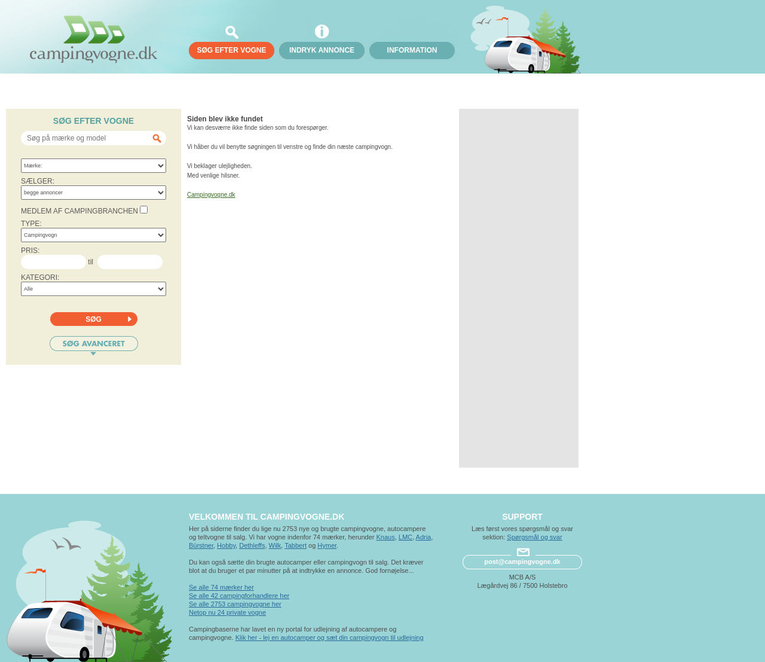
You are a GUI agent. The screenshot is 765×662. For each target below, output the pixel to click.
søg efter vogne (231, 50)
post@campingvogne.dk (522, 561)
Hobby (226, 545)
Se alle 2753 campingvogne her (235, 604)
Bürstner (201, 545)
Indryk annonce (321, 50)
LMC (405, 537)
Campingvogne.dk (211, 194)
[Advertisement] (519, 288)
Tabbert (295, 545)
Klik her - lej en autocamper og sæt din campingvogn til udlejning (329, 637)
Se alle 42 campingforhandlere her (239, 595)
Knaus (385, 537)
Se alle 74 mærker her (221, 587)
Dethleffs (252, 545)
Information (412, 50)
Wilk (275, 545)
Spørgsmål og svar (534, 537)
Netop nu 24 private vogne (227, 612)
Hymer (326, 545)
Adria (424, 537)
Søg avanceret (94, 346)
